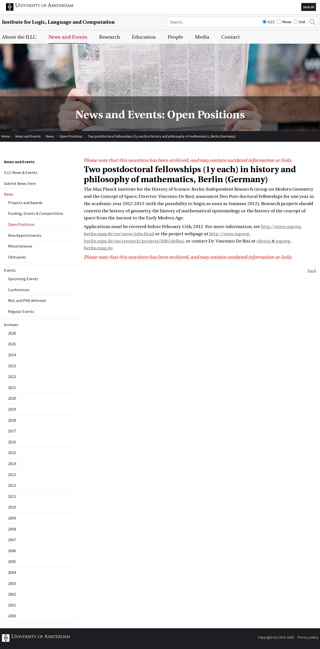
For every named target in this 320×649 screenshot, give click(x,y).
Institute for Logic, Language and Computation (58, 22)
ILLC (268, 21)
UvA (299, 21)
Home (5, 136)
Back (312, 270)
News (284, 21)
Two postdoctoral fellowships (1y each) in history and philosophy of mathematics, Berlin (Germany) (162, 136)
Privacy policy (308, 637)
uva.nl (308, 6)
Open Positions (71, 136)
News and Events (28, 136)
